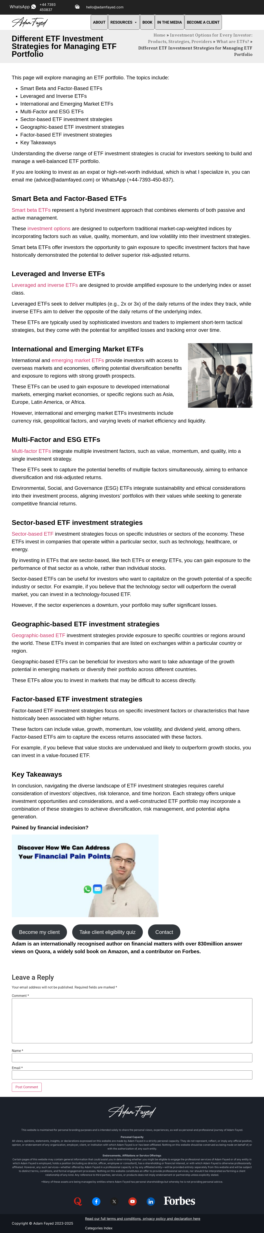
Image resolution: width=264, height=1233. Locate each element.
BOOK (147, 22)
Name (17, 1051)
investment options (48, 228)
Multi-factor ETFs (31, 451)
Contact (164, 932)
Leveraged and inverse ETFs (45, 285)
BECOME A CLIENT (203, 22)
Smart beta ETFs (31, 210)
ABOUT (99, 22)
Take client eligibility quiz (107, 932)
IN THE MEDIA (169, 22)
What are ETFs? (232, 41)
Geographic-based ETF (38, 635)
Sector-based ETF (33, 534)
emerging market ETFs (78, 360)
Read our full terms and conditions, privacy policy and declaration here (142, 1218)
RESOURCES (123, 22)
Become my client (39, 932)
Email (17, 1068)
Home (159, 35)
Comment (20, 996)
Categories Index (99, 1228)
